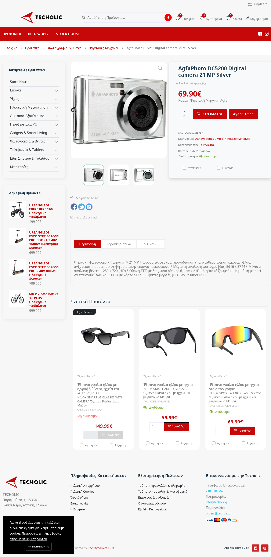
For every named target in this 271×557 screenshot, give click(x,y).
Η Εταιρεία (77, 509)
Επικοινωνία (79, 503)
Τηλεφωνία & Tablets (27, 149)
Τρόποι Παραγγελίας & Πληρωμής (161, 486)
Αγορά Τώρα (243, 114)
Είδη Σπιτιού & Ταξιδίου (29, 158)
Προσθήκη (110, 435)
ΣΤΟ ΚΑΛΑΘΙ (210, 114)
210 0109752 (215, 491)
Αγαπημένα (194, 167)
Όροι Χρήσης (79, 497)
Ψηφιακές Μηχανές (104, 48)
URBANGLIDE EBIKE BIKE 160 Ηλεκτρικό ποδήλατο (41, 211)
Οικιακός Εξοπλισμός (27, 115)
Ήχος (14, 98)
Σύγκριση (227, 167)
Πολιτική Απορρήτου (85, 486)
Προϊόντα (33, 48)
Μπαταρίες (19, 166)
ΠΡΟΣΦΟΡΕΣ (38, 34)
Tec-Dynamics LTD (101, 553)
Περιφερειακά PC (23, 124)
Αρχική (12, 48)
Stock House (19, 81)
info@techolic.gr (217, 502)
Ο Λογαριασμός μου (152, 503)
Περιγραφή (87, 244)
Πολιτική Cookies (82, 491)
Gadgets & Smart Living (28, 132)
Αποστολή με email (84, 217)
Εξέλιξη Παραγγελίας (152, 509)
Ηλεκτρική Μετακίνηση (29, 107)
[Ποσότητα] (90, 435)
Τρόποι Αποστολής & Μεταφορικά (162, 491)
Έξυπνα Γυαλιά (86, 376)
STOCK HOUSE (67, 34)
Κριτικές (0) (150, 244)
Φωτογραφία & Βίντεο (65, 48)
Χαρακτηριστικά (118, 244)
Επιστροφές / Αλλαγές (153, 497)
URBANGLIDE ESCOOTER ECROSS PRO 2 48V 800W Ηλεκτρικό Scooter (44, 271)
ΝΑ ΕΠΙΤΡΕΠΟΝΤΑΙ (38, 546)
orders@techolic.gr (219, 513)
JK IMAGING (207, 145)
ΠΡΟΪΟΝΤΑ (12, 34)
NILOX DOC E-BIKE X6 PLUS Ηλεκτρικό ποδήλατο (43, 300)
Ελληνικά (257, 4)
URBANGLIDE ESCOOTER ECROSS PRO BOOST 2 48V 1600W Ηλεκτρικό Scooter (44, 240)
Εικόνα (15, 90)
